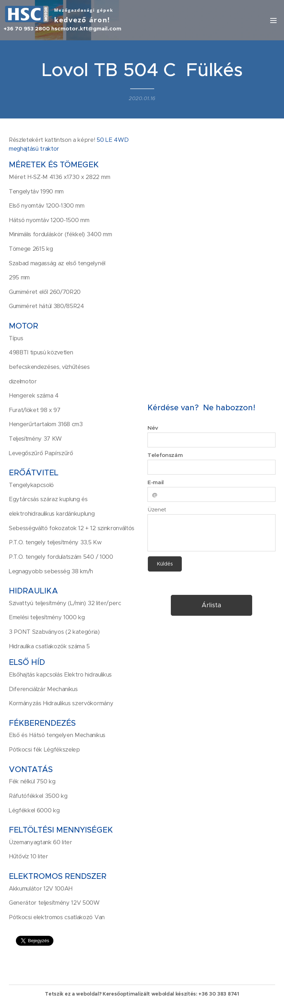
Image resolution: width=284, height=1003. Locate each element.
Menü (273, 20)
